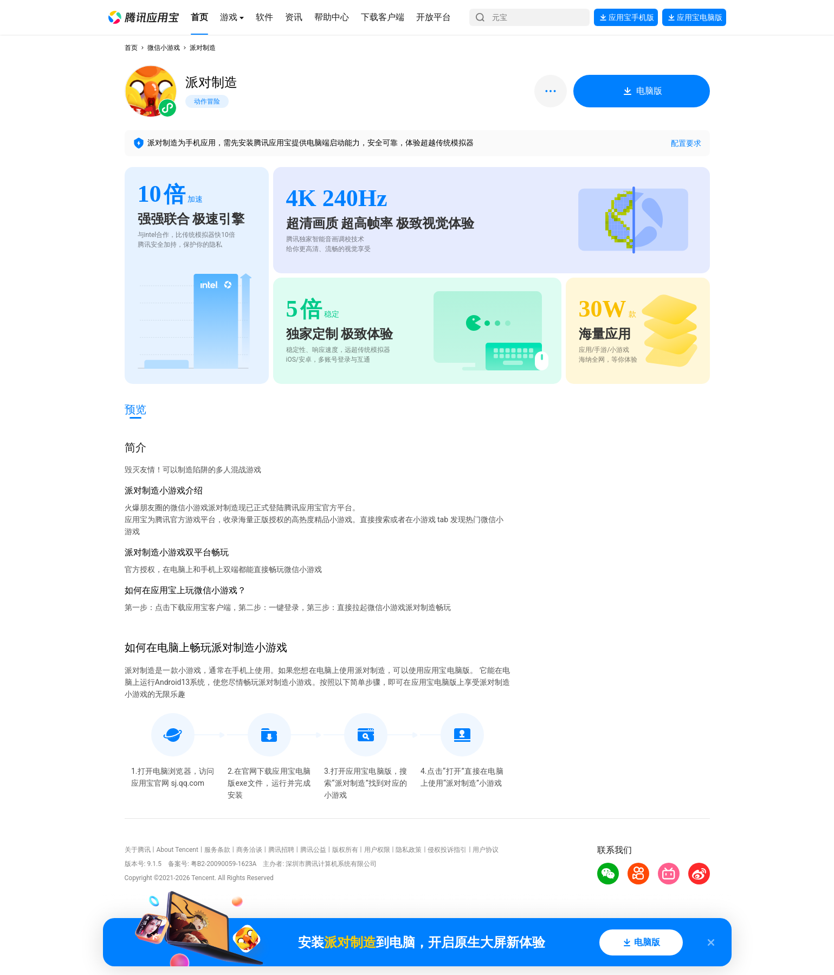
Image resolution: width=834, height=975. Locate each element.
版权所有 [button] (345, 850)
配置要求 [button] (686, 143)
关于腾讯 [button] (138, 850)
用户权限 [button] (377, 850)
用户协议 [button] (486, 850)
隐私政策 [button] (409, 850)
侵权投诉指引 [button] (447, 850)
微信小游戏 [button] (163, 48)
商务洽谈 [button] (249, 850)
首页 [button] (131, 48)
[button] (143, 17)
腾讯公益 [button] (313, 850)
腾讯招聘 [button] (281, 850)
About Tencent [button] (177, 850)
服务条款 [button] (217, 850)
